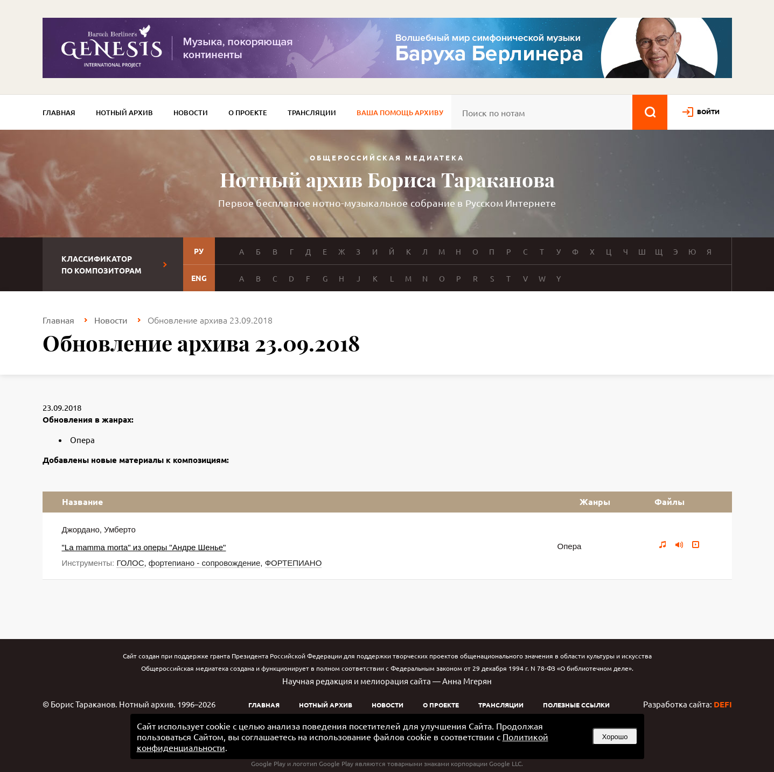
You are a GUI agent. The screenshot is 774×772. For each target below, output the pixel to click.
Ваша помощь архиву (400, 112)
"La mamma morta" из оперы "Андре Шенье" (144, 547)
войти (708, 111)
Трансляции (312, 112)
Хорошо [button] (615, 737)
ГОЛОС (130, 562)
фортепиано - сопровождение (204, 562)
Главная (59, 112)
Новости (190, 112)
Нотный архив (124, 112)
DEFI (723, 704)
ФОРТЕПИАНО (293, 562)
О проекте (247, 112)
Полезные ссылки (576, 704)
